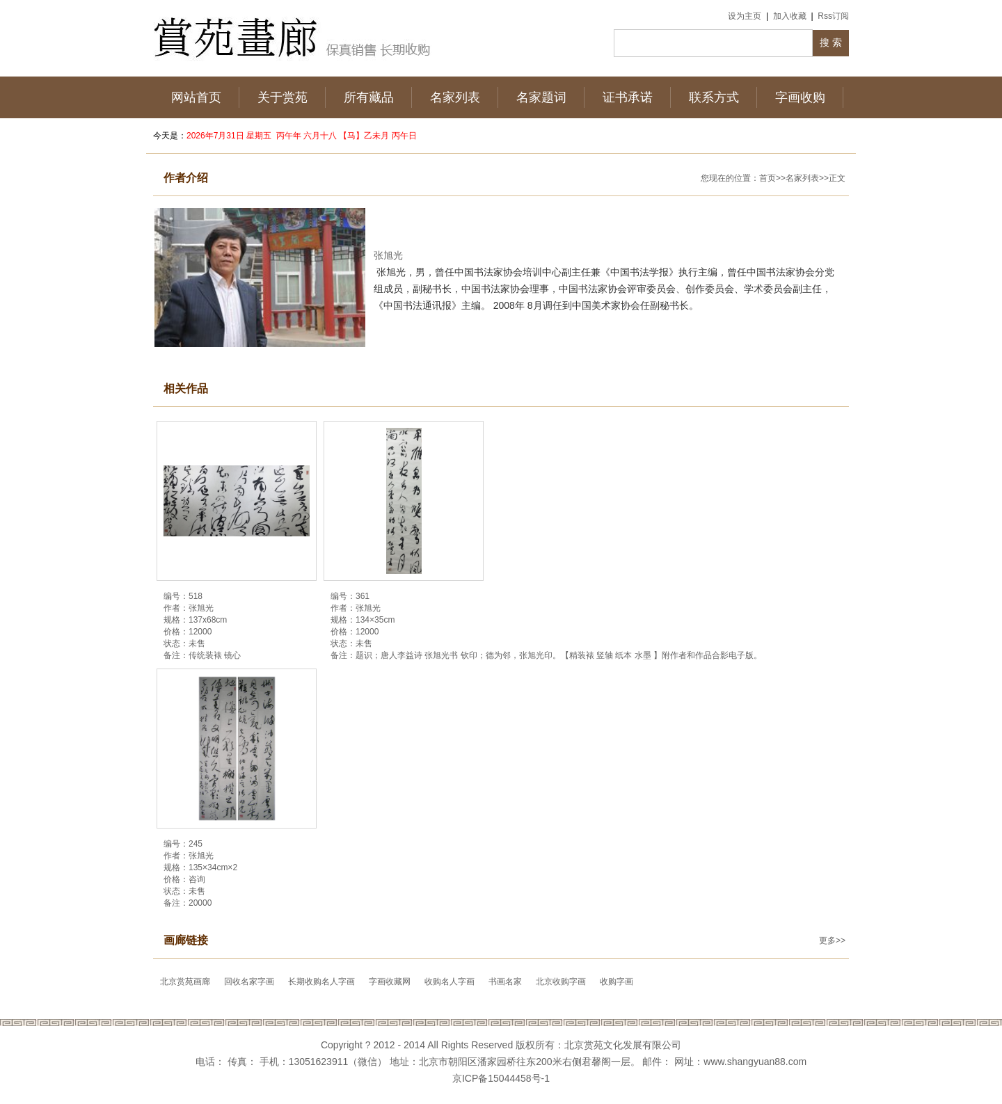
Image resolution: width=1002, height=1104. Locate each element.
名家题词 (541, 97)
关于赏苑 (282, 97)
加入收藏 (789, 16)
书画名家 (505, 981)
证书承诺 (628, 97)
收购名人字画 (449, 981)
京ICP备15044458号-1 (501, 1078)
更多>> (832, 940)
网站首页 (196, 97)
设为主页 (744, 16)
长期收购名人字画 (321, 981)
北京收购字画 (561, 981)
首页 (767, 178)
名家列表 (455, 97)
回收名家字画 (249, 981)
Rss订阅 (833, 16)
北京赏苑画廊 (185, 981)
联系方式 (714, 97)
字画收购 (800, 97)
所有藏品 (369, 97)
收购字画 (616, 981)
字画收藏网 (390, 981)
